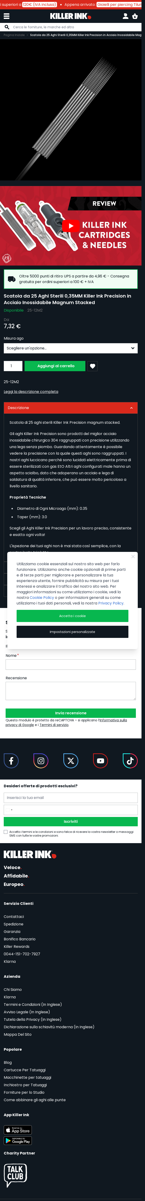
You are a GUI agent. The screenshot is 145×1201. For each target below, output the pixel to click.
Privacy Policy (110, 603)
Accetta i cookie (72, 616)
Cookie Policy (42, 597)
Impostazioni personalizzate (72, 631)
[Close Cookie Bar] (133, 556)
